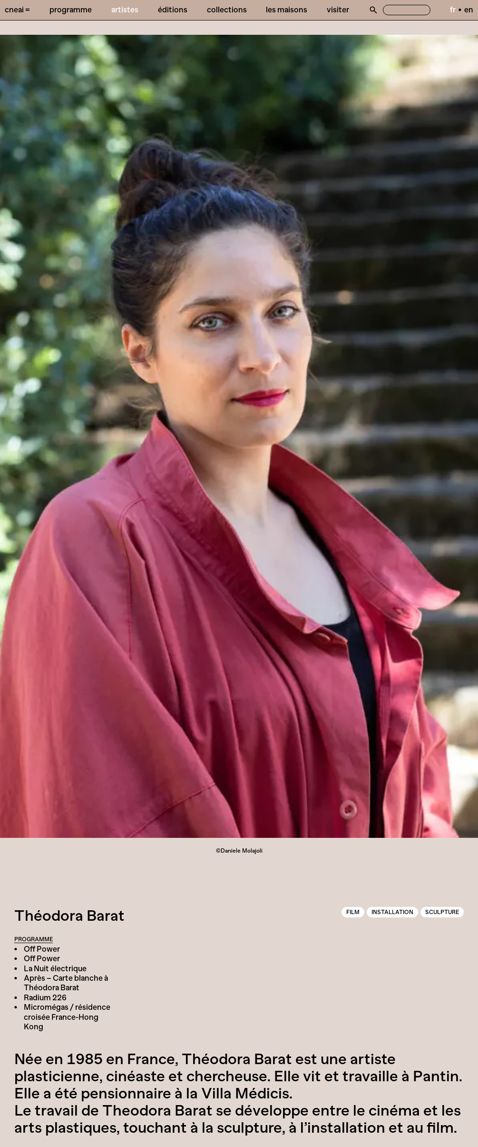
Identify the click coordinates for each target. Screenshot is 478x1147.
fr (453, 9)
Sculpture (442, 912)
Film (353, 912)
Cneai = (17, 9)
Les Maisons (286, 9)
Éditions (172, 9)
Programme (70, 9)
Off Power (42, 949)
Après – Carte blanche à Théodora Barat (66, 982)
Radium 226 (45, 997)
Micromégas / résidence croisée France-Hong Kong (67, 1016)
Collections (227, 9)
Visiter (338, 9)
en (468, 9)
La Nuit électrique (55, 968)
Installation (392, 912)
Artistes (124, 9)
